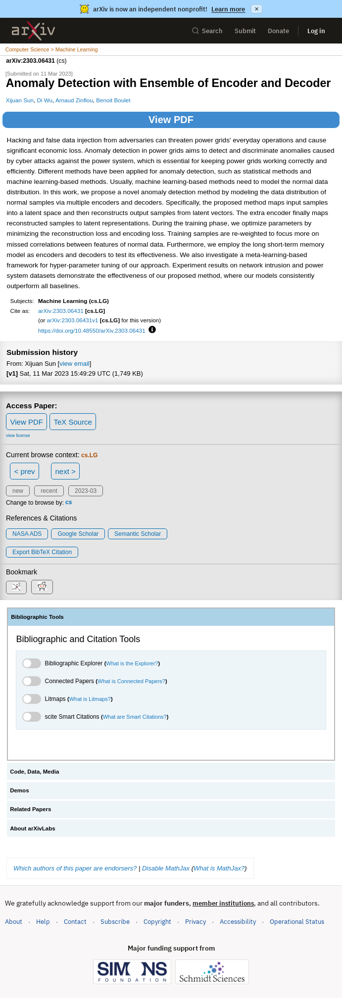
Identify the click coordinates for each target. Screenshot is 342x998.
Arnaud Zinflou (74, 100)
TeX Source (72, 422)
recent (49, 490)
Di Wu (45, 100)
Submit (245, 31)
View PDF (171, 119)
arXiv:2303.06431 (61, 310)
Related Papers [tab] (30, 809)
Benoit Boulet (113, 100)
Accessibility (238, 921)
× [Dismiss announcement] (256, 9)
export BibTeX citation (42, 552)
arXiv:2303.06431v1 (72, 320)
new (17, 490)
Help (43, 921)
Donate (278, 31)
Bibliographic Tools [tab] (37, 617)
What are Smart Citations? (135, 717)
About (13, 921)
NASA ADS (27, 533)
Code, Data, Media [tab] (34, 772)
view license (18, 435)
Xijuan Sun (20, 100)
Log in (316, 31)
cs (68, 502)
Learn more (228, 9)
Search (207, 31)
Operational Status (297, 921)
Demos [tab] (19, 790)
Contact (75, 921)
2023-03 (86, 490)
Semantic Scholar (137, 533)
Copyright (157, 921)
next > (65, 471)
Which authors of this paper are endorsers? (75, 868)
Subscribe (115, 921)
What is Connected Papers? (131, 681)
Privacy (195, 921)
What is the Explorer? (132, 663)
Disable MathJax (166, 868)
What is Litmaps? (90, 699)
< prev (24, 471)
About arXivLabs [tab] (32, 828)
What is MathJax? (219, 868)
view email (74, 363)
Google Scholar (77, 533)
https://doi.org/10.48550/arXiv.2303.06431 (92, 330)
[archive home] (33, 31)
